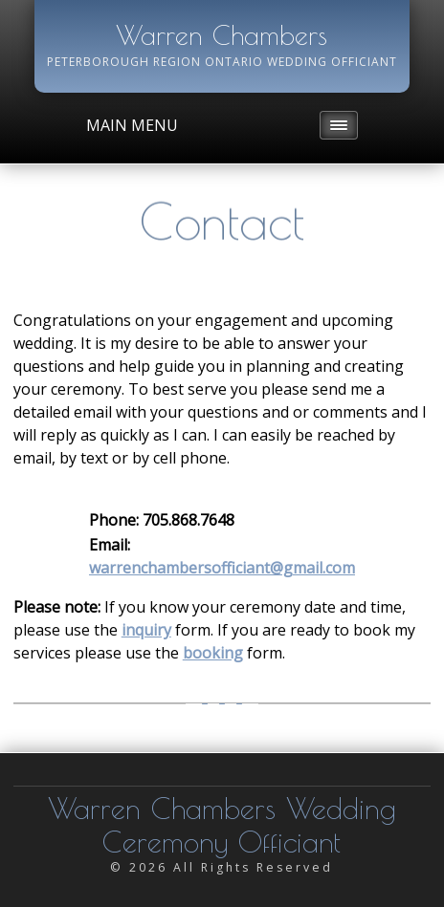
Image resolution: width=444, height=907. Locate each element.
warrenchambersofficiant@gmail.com (222, 567)
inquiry (146, 629)
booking (213, 652)
